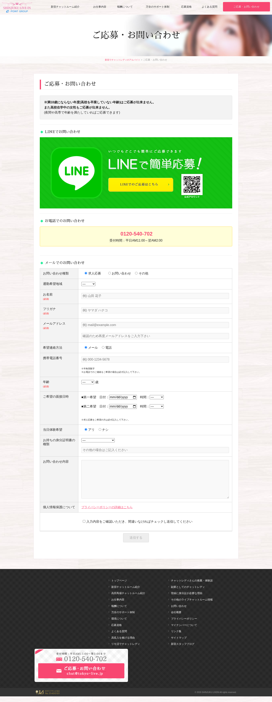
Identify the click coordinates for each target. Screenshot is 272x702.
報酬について (125, 6)
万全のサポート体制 (157, 6)
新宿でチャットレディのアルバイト (122, 59)
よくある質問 (209, 6)
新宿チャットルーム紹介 (65, 6)
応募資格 (186, 6)
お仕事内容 (100, 6)
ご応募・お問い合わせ (247, 6)
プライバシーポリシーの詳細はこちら (108, 507)
